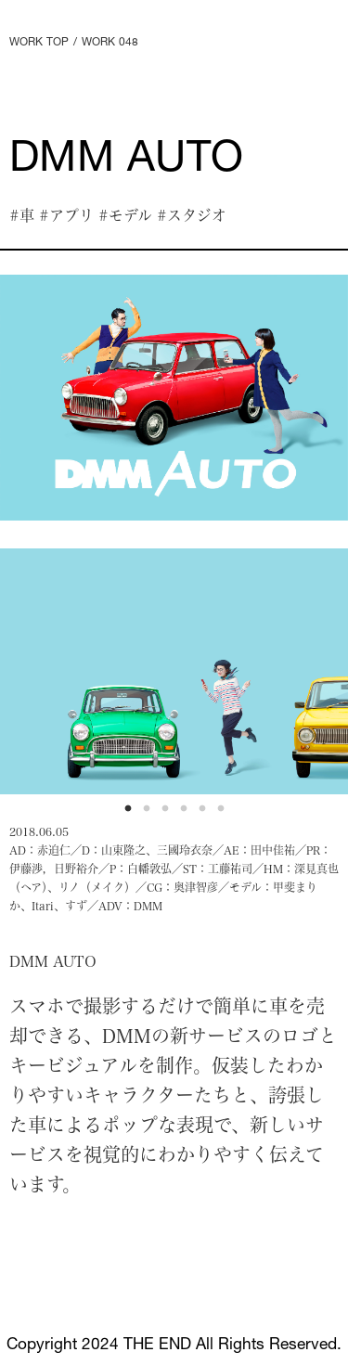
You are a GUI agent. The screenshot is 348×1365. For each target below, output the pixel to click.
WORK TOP (39, 42)
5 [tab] (207, 814)
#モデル (125, 215)
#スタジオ (191, 215)
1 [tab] (133, 814)
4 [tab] (188, 814)
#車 (21, 215)
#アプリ (66, 215)
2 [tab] (151, 814)
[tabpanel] (174, 398)
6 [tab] (225, 814)
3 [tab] (170, 814)
